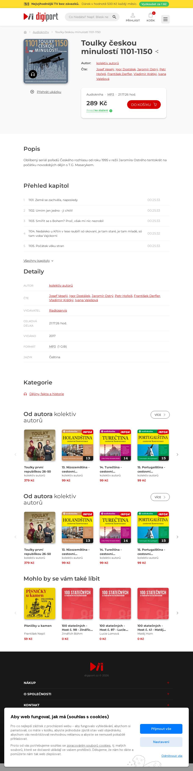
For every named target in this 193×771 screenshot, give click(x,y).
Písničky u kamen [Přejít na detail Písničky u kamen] (39, 633)
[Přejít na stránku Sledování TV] (96, 4)
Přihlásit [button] (133, 17)
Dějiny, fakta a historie (46, 400)
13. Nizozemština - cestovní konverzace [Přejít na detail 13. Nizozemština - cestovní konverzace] (77, 479)
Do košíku (143, 106)
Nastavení (161, 742)
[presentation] (15, 462)
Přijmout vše (161, 729)
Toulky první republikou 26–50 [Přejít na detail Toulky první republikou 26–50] (38, 477)
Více (160, 422)
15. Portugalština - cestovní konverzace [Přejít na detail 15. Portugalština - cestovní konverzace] (152, 479)
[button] (45, 93)
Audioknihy (41, 33)
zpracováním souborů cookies (89, 745)
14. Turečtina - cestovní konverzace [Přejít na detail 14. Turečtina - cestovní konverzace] (111, 479)
